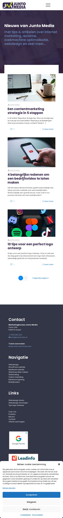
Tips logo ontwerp (16, 405)
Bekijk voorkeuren (31, 509)
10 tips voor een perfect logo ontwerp (30, 246)
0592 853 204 (15, 335)
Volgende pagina (40, 278)
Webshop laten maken (18, 372)
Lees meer (48, 129)
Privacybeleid (37, 515)
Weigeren (31, 502)
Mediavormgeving (16, 379)
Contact (12, 419)
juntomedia (15, 104)
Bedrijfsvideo (14, 382)
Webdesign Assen (16, 400)
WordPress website (17, 367)
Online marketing (16, 377)
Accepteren (31, 494)
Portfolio (12, 414)
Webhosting (14, 374)
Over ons (12, 411)
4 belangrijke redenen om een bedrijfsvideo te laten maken (28, 178)
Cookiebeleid (25, 515)
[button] (59, 464)
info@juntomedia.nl (18, 337)
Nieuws (12, 416)
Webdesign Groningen (18, 403)
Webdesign (14, 364)
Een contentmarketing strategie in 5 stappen (26, 111)
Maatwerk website (16, 369)
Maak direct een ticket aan (20, 346)
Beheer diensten (9, 488)
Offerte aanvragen (17, 421)
